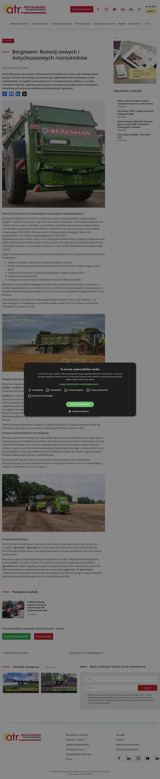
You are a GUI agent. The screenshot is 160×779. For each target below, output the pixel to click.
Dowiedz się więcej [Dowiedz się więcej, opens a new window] (86, 379)
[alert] (80, 389)
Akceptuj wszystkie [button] (80, 404)
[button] (80, 384)
